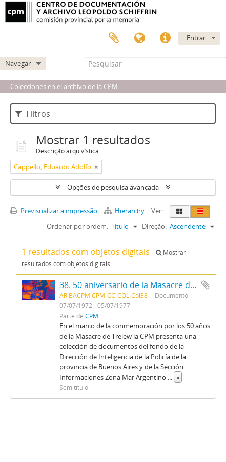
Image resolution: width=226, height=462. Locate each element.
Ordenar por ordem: (77, 226)
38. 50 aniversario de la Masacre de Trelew (140, 285)
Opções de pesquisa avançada (113, 187)
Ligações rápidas (165, 38)
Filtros (32, 113)
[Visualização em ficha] (179, 211)
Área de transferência (114, 38)
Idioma (139, 38)
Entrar (196, 37)
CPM (91, 316)
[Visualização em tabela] (200, 211)
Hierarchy (125, 210)
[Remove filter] (96, 167)
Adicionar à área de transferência (205, 285)
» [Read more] (177, 377)
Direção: (154, 226)
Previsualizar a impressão (53, 210)
